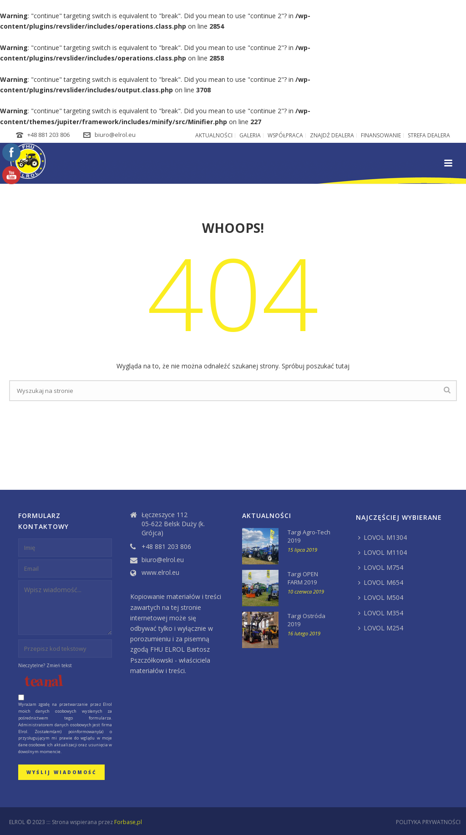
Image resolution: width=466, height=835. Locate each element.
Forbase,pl (128, 822)
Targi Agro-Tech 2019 (309, 536)
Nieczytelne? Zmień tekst (45, 665)
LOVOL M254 (380, 628)
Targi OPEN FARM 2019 (303, 578)
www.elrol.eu (160, 572)
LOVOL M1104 (382, 552)
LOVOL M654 (380, 582)
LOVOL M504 (380, 597)
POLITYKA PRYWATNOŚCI (428, 822)
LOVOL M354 (380, 613)
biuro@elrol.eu (115, 135)
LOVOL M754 (380, 567)
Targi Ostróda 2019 (306, 620)
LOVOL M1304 (382, 537)
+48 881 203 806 (48, 135)
